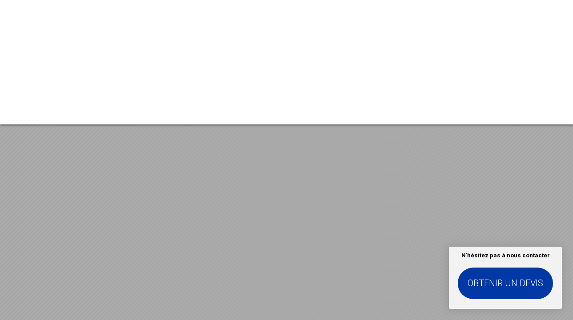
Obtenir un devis (505, 283)
